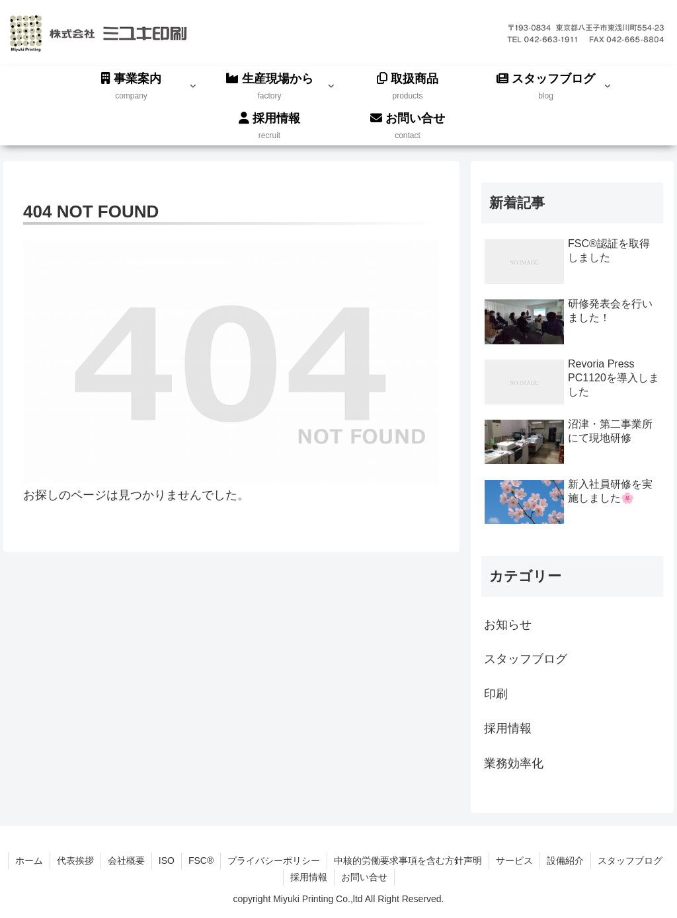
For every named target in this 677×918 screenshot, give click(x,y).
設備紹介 (565, 860)
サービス (514, 860)
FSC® (201, 860)
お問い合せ (364, 877)
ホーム (29, 860)
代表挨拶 (75, 860)
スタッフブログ (630, 860)
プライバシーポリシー (273, 860)
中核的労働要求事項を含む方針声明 (408, 860)
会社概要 (126, 860)
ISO (167, 860)
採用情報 (308, 877)
